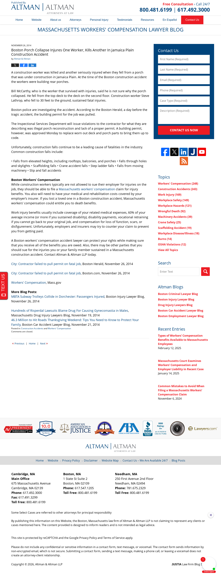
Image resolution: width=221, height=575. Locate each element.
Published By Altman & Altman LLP (175, 8)
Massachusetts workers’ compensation (87, 189)
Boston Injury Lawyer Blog (176, 299)
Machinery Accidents (175, 217)
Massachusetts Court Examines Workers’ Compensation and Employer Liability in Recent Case (181, 365)
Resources (147, 19)
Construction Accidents (32, 328)
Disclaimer (91, 460)
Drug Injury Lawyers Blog (175, 305)
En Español (170, 19)
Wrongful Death (171, 211)
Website (37, 19)
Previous (18, 343)
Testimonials (124, 19)
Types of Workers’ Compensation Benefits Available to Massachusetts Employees (183, 340)
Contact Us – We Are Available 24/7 (145, 460)
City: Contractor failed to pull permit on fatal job (46, 264)
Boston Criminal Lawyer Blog (178, 294)
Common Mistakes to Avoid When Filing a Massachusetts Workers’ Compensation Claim (181, 390)
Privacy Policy (71, 460)
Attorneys (75, 19)
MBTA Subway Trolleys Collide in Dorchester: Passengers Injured (57, 296)
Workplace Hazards (174, 206)
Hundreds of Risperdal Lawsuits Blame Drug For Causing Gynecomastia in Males (69, 310)
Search (205, 271)
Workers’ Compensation (28, 282)
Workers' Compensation (59, 328)
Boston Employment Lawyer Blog (181, 316)
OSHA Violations (172, 244)
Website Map (110, 460)
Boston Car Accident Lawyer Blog (180, 310)
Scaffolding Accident (174, 228)
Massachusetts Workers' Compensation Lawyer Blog (42, 8)
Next (44, 343)
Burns (165, 239)
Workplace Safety (173, 200)
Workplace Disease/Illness (178, 233)
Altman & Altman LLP (49, 564)
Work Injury (169, 195)
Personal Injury (99, 19)
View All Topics (168, 250)
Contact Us (192, 19)
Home (19, 19)
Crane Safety (169, 222)
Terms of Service (114, 538)
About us (55, 19)
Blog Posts (178, 460)
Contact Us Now (184, 130)
